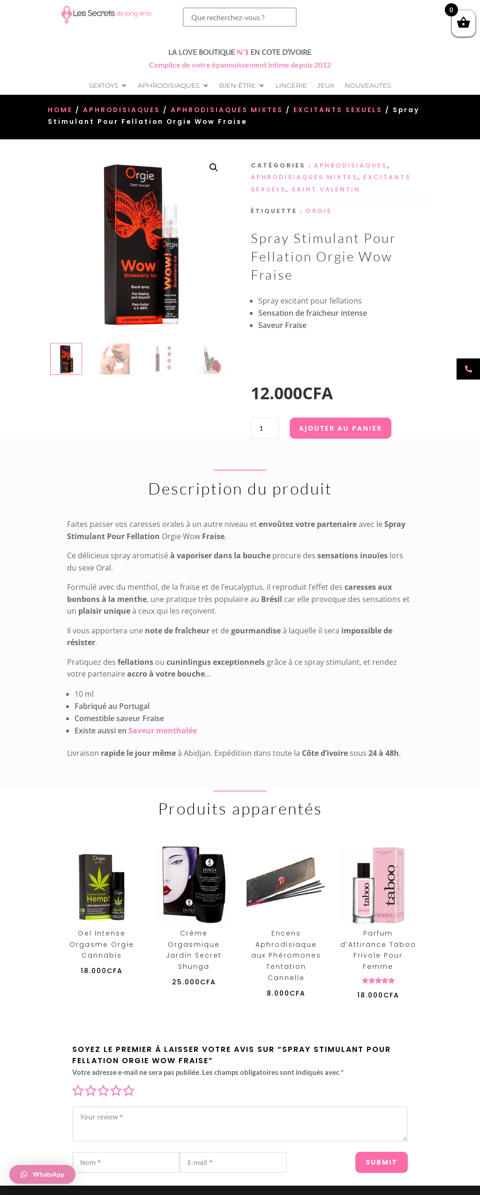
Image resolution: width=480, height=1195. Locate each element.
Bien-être (237, 86)
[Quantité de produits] (265, 428)
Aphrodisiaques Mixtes (227, 110)
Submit (369, 1158)
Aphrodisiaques (169, 86)
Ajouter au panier (340, 428)
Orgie (319, 210)
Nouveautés (368, 86)
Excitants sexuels (337, 110)
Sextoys (103, 86)
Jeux (325, 86)
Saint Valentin (326, 189)
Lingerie (291, 86)
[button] (213, 167)
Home (60, 110)
